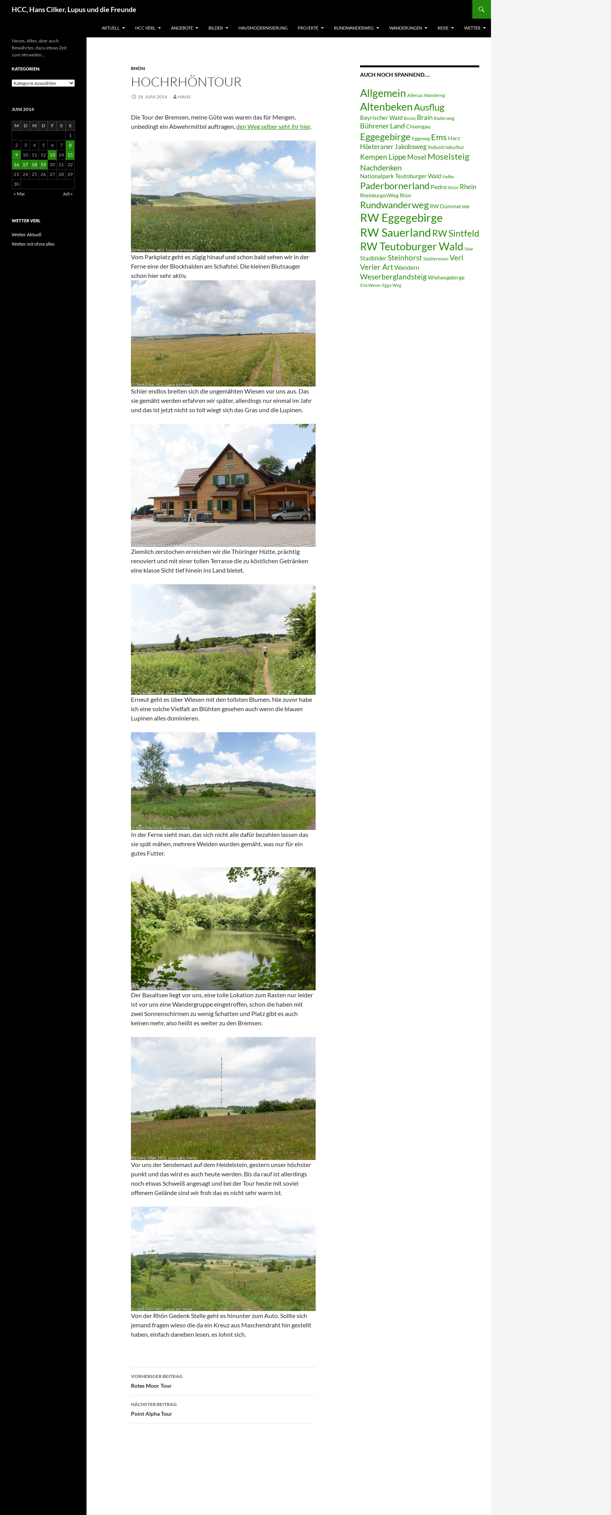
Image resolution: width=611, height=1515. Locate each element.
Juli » (68, 194)
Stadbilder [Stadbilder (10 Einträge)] (373, 258)
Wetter (472, 27)
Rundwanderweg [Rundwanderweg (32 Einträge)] (394, 204)
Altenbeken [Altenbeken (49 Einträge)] (386, 106)
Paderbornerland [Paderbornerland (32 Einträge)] (394, 185)
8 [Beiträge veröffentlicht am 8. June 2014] (70, 145)
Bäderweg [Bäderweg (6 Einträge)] (444, 118)
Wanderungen (405, 27)
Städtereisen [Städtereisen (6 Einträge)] (436, 259)
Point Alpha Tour (223, 1408)
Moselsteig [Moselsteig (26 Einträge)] (448, 156)
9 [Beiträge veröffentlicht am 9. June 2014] (16, 155)
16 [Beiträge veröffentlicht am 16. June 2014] (16, 164)
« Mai (19, 194)
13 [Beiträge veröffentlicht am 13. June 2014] (52, 155)
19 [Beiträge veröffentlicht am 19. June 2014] (43, 164)
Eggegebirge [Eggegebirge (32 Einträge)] (385, 136)
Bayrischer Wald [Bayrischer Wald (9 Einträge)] (381, 117)
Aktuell (111, 27)
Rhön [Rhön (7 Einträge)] (405, 195)
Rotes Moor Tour (223, 1380)
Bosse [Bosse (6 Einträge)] (410, 118)
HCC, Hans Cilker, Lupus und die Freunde (74, 9)
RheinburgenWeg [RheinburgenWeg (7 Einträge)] (379, 195)
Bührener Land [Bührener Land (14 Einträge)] (382, 126)
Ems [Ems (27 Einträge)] (439, 137)
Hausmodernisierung (263, 27)
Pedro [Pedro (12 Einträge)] (439, 186)
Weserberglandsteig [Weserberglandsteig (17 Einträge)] (393, 276)
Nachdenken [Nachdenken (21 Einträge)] (381, 167)
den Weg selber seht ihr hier (273, 126)
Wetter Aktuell (26, 234)
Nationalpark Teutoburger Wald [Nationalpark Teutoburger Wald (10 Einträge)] (400, 175)
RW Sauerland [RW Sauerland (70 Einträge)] (395, 232)
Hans (184, 97)
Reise (443, 27)
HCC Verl (145, 27)
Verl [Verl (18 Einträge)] (456, 257)
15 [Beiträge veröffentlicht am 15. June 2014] (70, 155)
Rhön (138, 68)
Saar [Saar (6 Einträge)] (468, 248)
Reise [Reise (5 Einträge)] (453, 187)
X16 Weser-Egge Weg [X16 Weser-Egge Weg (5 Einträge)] (380, 285)
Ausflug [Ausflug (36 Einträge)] (429, 106)
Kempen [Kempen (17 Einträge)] (373, 156)
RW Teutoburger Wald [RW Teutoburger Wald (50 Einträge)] (411, 246)
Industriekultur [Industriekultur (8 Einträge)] (446, 147)
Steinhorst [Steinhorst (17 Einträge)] (405, 257)
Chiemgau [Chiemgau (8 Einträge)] (418, 126)
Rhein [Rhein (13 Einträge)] (468, 187)
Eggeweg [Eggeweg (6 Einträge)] (421, 138)
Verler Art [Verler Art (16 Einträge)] (376, 267)
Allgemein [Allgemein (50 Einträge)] (383, 92)
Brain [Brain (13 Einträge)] (425, 117)
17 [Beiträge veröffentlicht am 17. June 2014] (25, 164)
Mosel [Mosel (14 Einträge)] (416, 157)
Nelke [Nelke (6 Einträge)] (448, 176)
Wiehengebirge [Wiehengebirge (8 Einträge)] (446, 277)
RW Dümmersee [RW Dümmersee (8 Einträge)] (450, 206)
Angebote (182, 27)
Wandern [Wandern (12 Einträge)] (406, 267)
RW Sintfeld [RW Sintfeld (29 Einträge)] (455, 233)
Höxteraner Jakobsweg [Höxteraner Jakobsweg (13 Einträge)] (393, 146)
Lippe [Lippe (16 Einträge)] (397, 157)
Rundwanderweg (354, 27)
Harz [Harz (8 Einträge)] (454, 138)
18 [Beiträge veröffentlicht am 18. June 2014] (34, 164)
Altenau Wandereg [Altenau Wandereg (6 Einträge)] (426, 95)
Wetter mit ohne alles (33, 244)
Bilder (215, 27)
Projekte (308, 27)
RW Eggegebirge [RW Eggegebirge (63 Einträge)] (401, 217)
